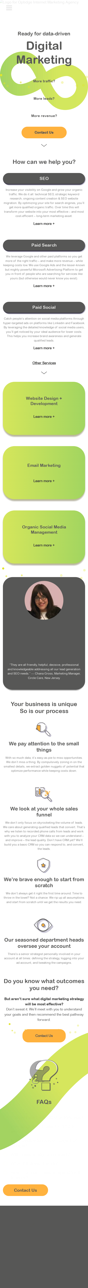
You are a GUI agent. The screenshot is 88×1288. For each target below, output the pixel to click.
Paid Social (44, 307)
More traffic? (44, 81)
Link (44, 408)
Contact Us (44, 132)
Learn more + (44, 224)
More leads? (44, 98)
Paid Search (44, 245)
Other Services (44, 363)
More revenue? (44, 116)
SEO (44, 178)
